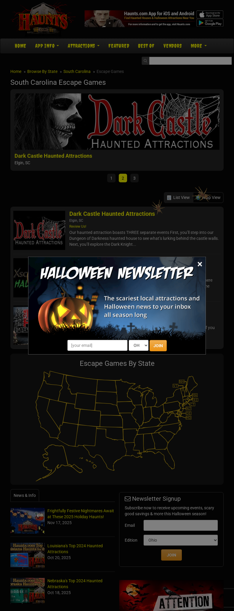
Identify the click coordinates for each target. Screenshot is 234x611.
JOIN (158, 345)
